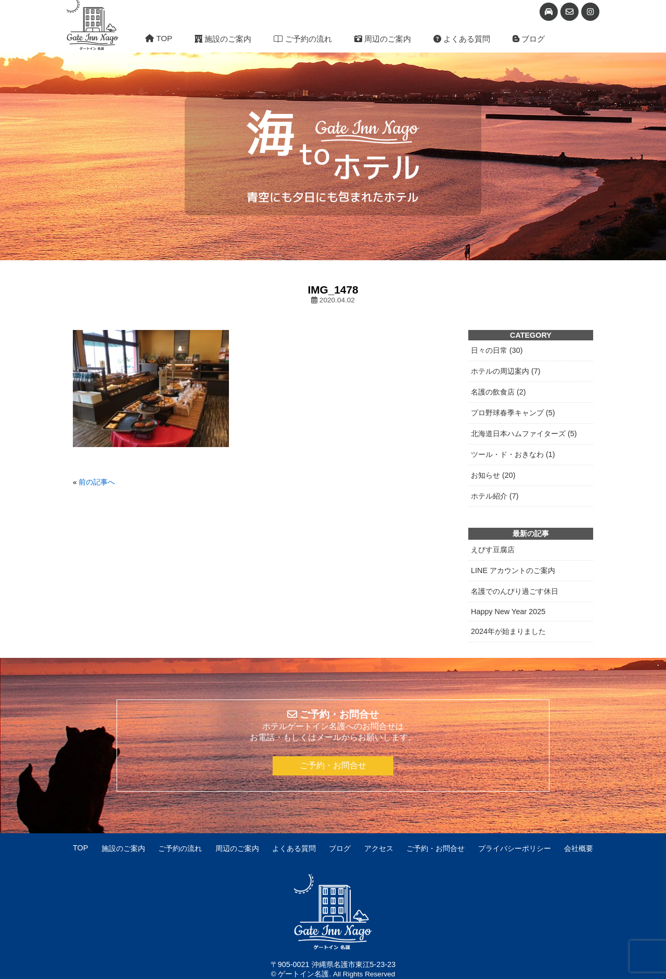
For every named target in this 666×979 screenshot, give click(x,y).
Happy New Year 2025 (508, 611)
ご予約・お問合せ (333, 765)
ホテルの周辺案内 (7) (506, 371)
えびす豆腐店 (493, 549)
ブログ (529, 38)
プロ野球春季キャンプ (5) (513, 413)
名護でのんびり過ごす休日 (514, 591)
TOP (158, 38)
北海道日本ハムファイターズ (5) (524, 433)
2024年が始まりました (508, 631)
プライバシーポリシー (514, 848)
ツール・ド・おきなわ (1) (513, 454)
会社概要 (578, 848)
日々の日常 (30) (497, 350)
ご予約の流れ (302, 38)
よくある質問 (461, 38)
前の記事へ (97, 482)
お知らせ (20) (493, 475)
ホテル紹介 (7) (495, 496)
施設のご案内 (223, 38)
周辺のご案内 (382, 38)
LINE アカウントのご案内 (513, 570)
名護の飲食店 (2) (498, 392)
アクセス (378, 848)
